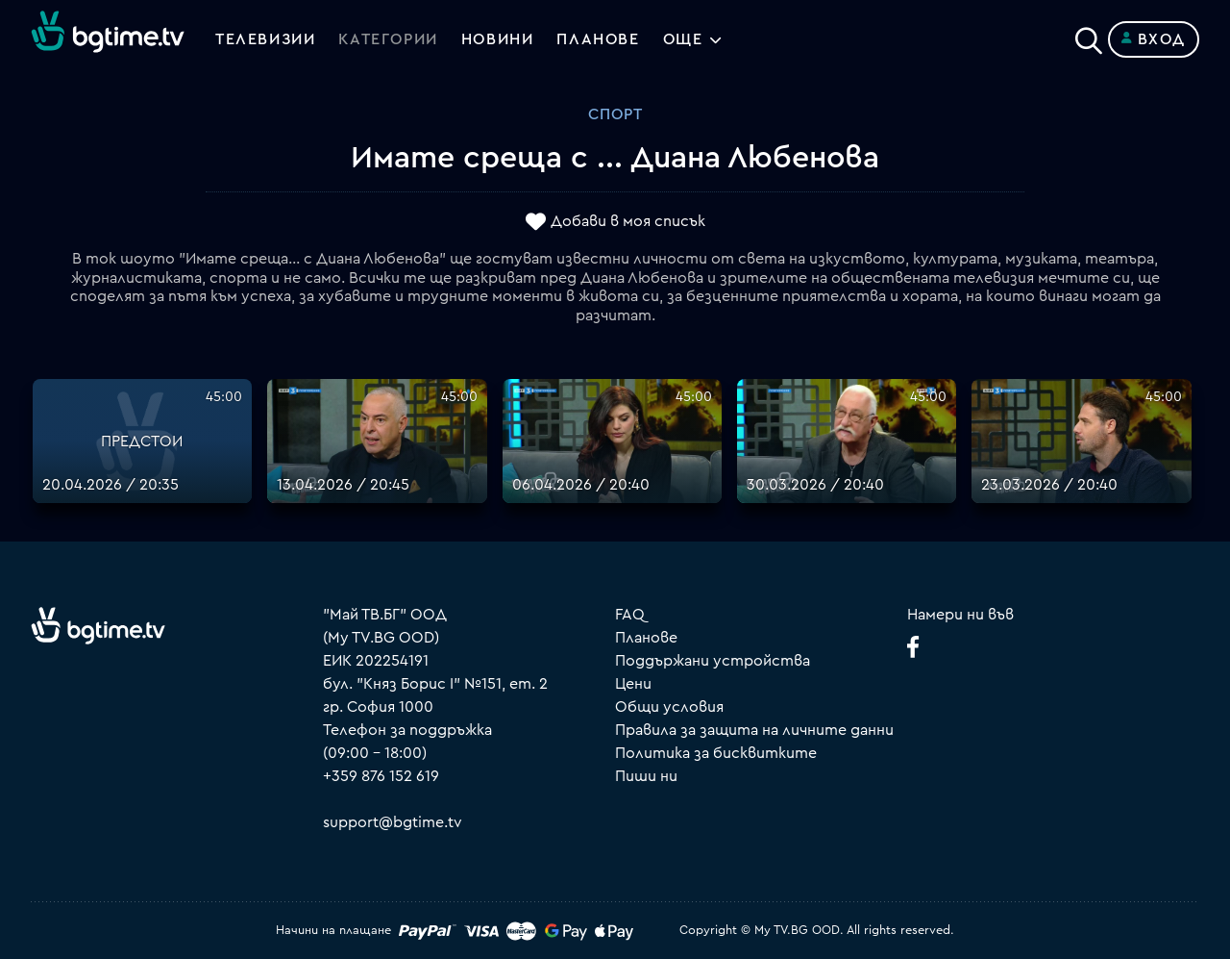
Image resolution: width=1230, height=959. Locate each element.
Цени (633, 684)
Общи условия (669, 707)
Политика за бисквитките (716, 753)
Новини (497, 39)
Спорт (615, 114)
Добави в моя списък (628, 222)
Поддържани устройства (712, 661)
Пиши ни (646, 776)
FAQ (630, 614)
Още (683, 39)
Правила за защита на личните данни (754, 730)
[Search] (1088, 35)
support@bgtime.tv (392, 822)
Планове (646, 637)
